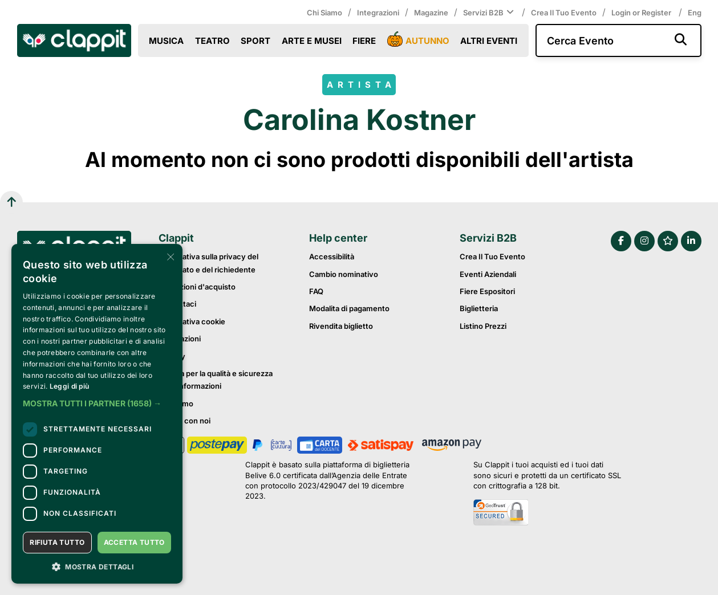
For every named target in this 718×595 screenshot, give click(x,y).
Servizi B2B (489, 12)
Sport (255, 40)
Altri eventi (488, 40)
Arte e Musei (312, 40)
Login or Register (642, 12)
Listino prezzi (483, 326)
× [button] (169, 256)
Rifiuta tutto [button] (57, 542)
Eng (694, 12)
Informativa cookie (192, 321)
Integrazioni (378, 12)
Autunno (418, 40)
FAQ (316, 291)
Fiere (364, 40)
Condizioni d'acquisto (197, 286)
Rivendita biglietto (341, 326)
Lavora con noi (184, 420)
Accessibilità (331, 256)
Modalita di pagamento (349, 308)
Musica (166, 40)
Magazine (431, 12)
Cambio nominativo (343, 274)
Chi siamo (324, 12)
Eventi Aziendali (488, 274)
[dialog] (96, 414)
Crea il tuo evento (564, 12)
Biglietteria (479, 308)
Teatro (212, 40)
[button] (97, 403)
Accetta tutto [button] (134, 542)
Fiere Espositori (487, 291)
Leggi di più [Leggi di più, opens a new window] (70, 386)
